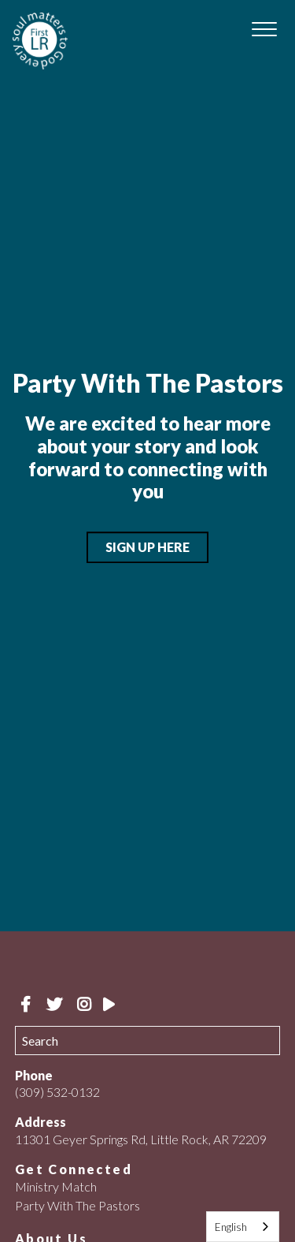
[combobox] (242, 1226)
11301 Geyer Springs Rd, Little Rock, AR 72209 (141, 1139)
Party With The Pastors (77, 1205)
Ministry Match (56, 1186)
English (231, 1227)
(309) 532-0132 (57, 1091)
